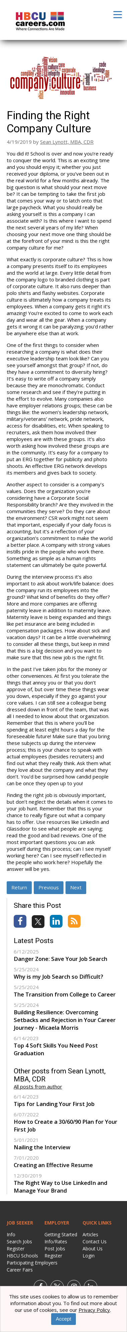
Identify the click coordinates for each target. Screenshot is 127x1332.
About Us (93, 1248)
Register (15, 1248)
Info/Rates (55, 1241)
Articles (90, 1234)
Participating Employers (32, 1262)
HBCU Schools (22, 1255)
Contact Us (95, 1241)
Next (76, 887)
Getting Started (60, 1234)
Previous (48, 887)
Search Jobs (19, 1241)
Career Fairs (20, 1270)
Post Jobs (54, 1248)
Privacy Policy (94, 1309)
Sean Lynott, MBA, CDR (67, 141)
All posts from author (38, 1086)
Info (11, 1234)
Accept (63, 1319)
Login (89, 1255)
